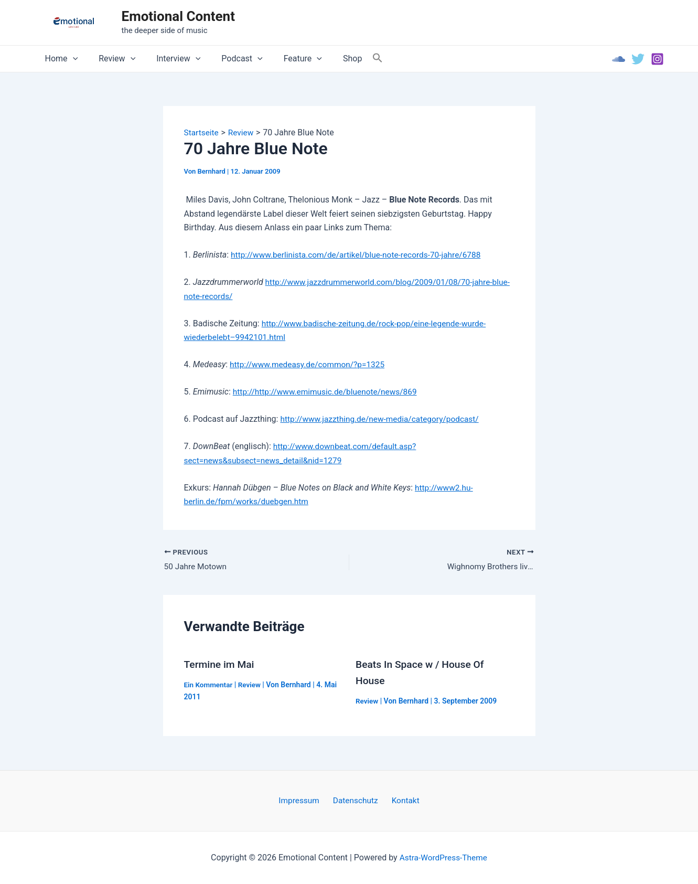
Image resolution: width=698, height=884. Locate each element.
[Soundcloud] (618, 59)
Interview (168, 59)
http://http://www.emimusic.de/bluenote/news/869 (328, 392)
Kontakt (402, 800)
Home (59, 59)
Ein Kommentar (209, 684)
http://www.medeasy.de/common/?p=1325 (310, 364)
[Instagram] (657, 59)
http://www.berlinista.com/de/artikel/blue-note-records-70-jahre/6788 (360, 255)
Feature (284, 59)
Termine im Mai (220, 664)
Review (110, 59)
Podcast (227, 59)
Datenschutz (355, 800)
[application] (71, 59)
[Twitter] (638, 59)
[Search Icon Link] (352, 58)
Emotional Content (178, 16)
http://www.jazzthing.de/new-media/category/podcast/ (383, 419)
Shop (329, 58)
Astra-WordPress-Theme (443, 857)
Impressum (303, 800)
